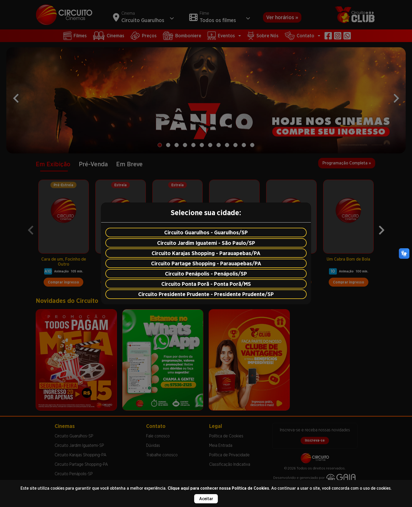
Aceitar (206, 498)
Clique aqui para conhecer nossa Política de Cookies (218, 488)
